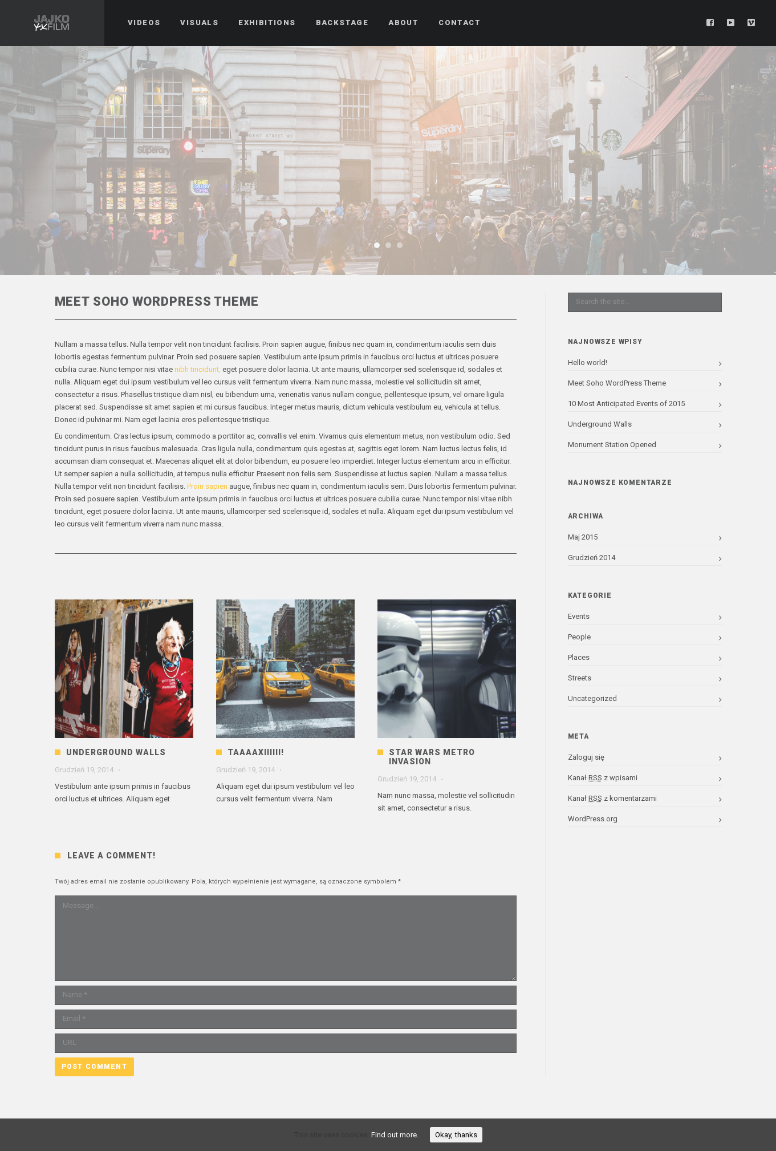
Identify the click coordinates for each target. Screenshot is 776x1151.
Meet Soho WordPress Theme (617, 383)
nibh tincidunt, (197, 369)
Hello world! (587, 362)
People (579, 637)
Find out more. (395, 1134)
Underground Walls (116, 752)
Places (579, 657)
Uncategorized (592, 698)
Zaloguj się (586, 757)
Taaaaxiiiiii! (255, 752)
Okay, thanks (456, 1134)
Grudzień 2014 (591, 557)
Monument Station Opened (612, 444)
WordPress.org (592, 818)
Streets (579, 678)
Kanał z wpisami (602, 777)
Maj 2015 (583, 537)
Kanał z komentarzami (612, 798)
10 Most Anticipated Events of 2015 (626, 403)
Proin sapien (208, 486)
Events (579, 616)
